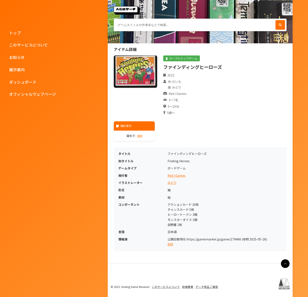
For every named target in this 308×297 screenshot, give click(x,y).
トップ (15, 33)
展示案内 (17, 69)
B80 (139, 136)
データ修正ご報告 (207, 287)
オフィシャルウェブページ (32, 94)
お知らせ (17, 57)
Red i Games (177, 176)
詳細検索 (187, 287)
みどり (172, 183)
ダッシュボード (22, 82)
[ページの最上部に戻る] (285, 263)
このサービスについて (28, 45)
